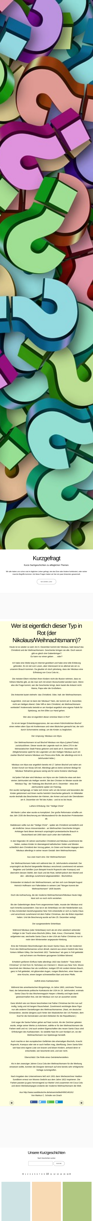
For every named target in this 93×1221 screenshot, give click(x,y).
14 (61, 1174)
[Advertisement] (46, 606)
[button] (34, 1102)
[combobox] (40, 1163)
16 (68, 1174)
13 (58, 1174)
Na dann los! (46, 581)
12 (54, 1174)
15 (64, 1174)
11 (51, 1174)
